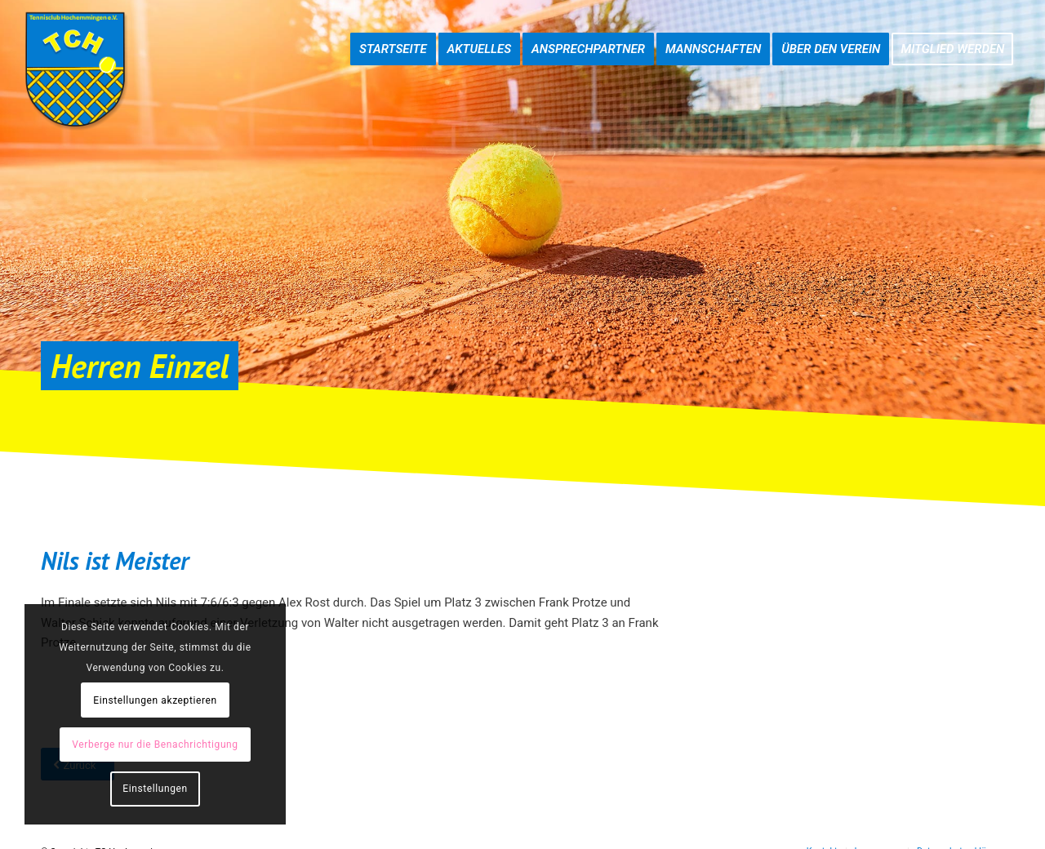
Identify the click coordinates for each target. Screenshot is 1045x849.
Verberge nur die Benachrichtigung (155, 744)
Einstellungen (154, 788)
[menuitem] (393, 32)
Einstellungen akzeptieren (154, 700)
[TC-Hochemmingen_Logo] (75, 69)
